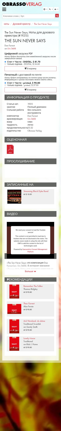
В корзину (30, 68)
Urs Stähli (12, 48)
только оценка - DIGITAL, (23, 64)
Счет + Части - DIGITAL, (23, 62)
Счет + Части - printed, (23, 83)
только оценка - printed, (22, 85)
